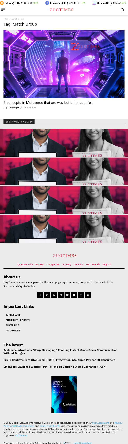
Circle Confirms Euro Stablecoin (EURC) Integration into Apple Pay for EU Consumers (59, 360)
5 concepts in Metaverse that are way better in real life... (48, 103)
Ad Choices (21, 435)
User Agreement (100, 422)
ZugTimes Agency (12, 107)
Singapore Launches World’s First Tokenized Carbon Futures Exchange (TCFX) (54, 366)
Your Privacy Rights (50, 425)
